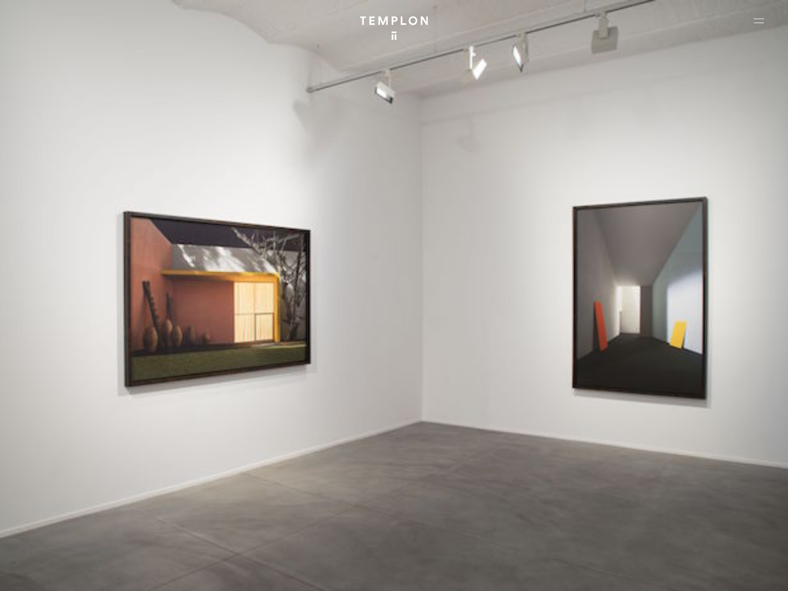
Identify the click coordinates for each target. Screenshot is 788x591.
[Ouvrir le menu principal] (759, 21)
